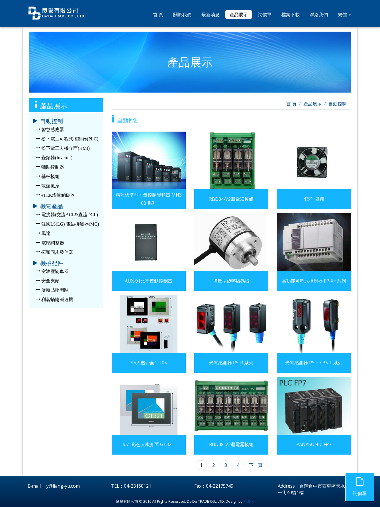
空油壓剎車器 (55, 271)
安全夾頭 (50, 280)
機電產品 (51, 206)
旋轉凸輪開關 (55, 290)
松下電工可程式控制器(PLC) (69, 138)
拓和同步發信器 (57, 252)
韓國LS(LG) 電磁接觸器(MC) (70, 224)
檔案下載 (290, 14)
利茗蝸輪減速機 (57, 299)
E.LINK (249, 501)
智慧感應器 (52, 129)
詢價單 (264, 14)
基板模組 (50, 176)
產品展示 (239, 14)
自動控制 (51, 121)
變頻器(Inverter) (56, 157)
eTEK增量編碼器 (58, 195)
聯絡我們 (319, 14)
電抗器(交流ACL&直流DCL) (69, 214)
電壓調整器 (52, 242)
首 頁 (158, 14)
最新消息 (210, 14)
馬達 (45, 233)
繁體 (344, 14)
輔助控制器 (52, 167)
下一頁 (256, 465)
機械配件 (51, 263)
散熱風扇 (50, 185)
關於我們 (182, 14)
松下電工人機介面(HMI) (65, 148)
